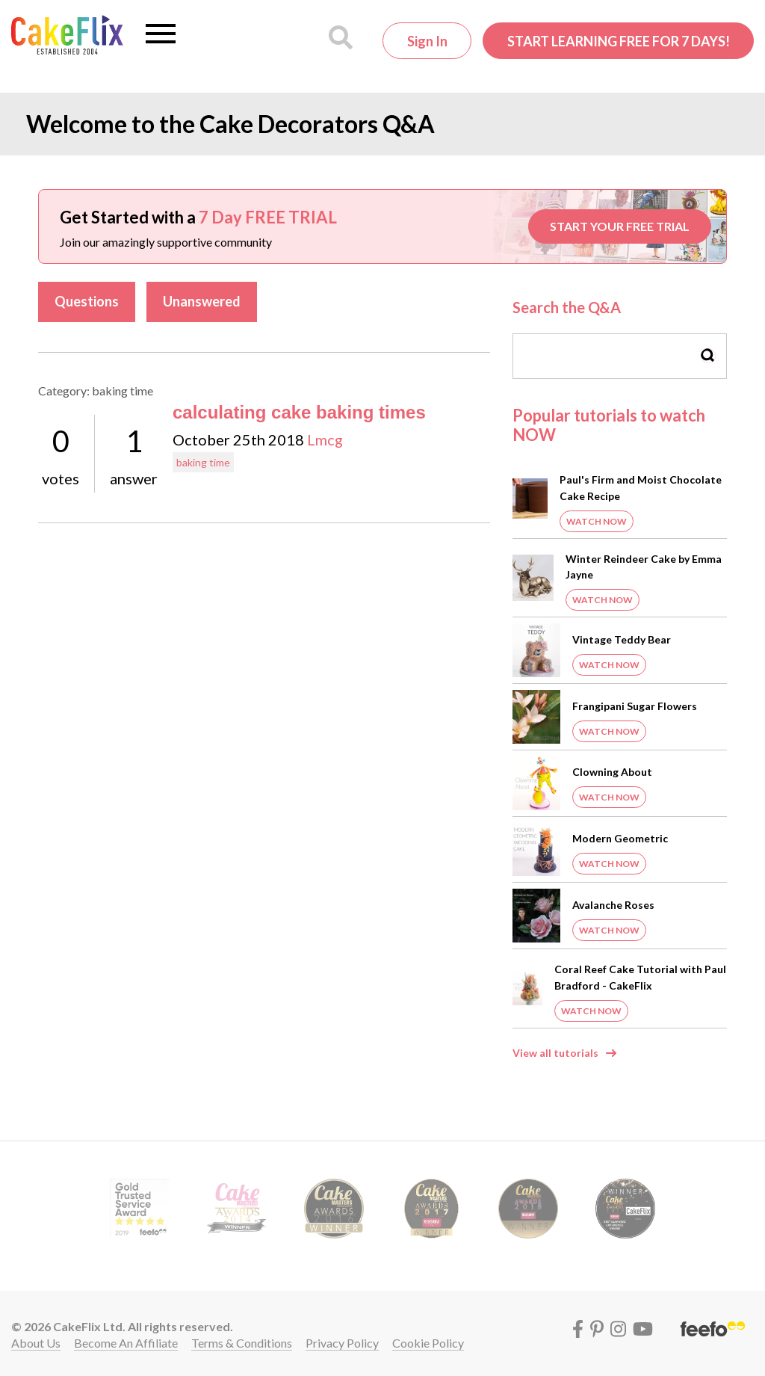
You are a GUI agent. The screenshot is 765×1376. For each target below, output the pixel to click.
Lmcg (325, 439)
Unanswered (202, 301)
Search (708, 355)
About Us (36, 1343)
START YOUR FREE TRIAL (620, 226)
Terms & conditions (241, 1343)
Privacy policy (342, 1343)
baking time (203, 462)
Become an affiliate (126, 1343)
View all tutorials (555, 1052)
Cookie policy (428, 1343)
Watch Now (596, 521)
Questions (87, 301)
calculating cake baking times (299, 412)
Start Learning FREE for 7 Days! (618, 41)
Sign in (427, 41)
